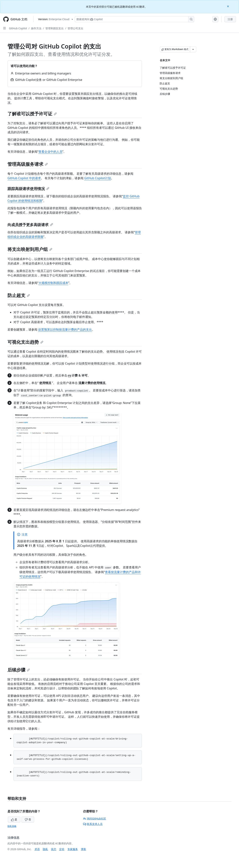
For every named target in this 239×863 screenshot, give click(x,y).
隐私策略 (11, 826)
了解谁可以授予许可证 (32, 114)
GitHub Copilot (18, 28)
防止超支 (18, 295)
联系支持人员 (93, 824)
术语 (37, 849)
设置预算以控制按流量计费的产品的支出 (65, 329)
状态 (53, 849)
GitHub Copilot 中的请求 (24, 178)
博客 (83, 849)
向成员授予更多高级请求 (30, 224)
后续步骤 (18, 670)
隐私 (45, 849)
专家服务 (72, 849)
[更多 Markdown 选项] (193, 49)
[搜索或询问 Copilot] (134, 19)
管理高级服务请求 (27, 164)
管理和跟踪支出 (54, 28)
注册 (230, 19)
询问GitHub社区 (94, 818)
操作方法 (36, 28)
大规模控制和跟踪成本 (53, 283)
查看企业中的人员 (50, 152)
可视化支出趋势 (25, 342)
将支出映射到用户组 (29, 249)
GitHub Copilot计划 (97, 178)
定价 (61, 849)
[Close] (228, 6)
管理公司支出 (75, 28)
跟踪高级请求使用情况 (28, 188)
